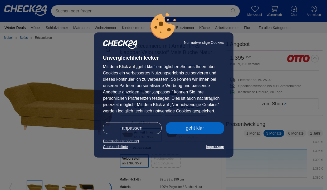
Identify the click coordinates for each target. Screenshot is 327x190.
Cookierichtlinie (115, 147)
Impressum (215, 147)
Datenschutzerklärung (121, 141)
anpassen (132, 128)
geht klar (195, 128)
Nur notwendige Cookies (204, 42)
